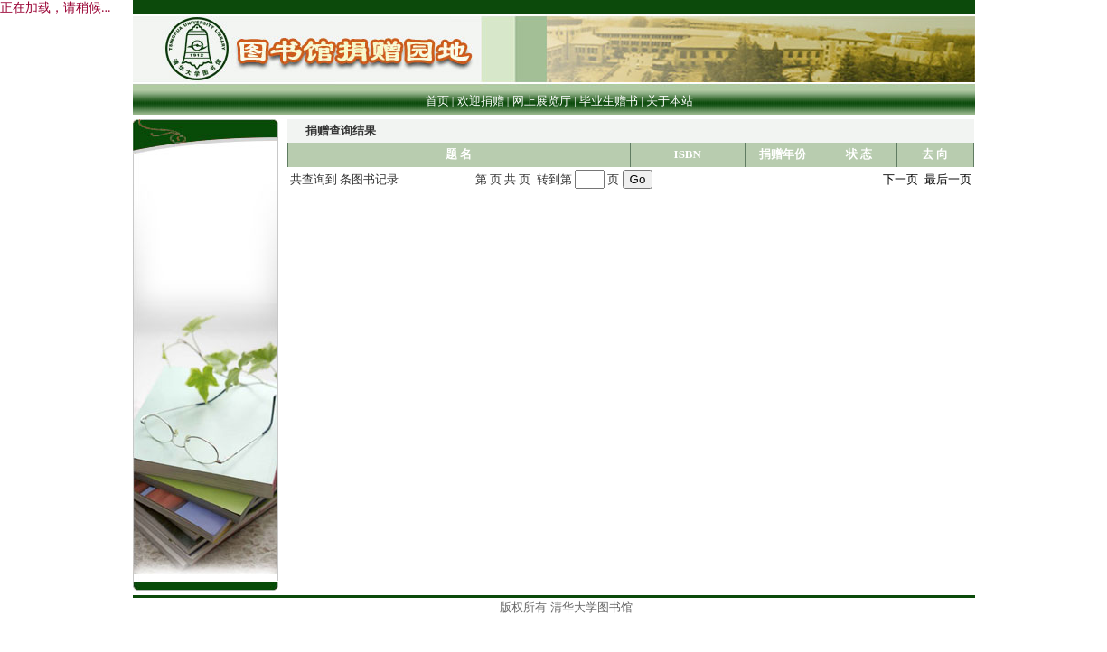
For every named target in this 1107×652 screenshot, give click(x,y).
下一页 (900, 179)
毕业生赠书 (608, 100)
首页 (437, 100)
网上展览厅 (541, 100)
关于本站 (669, 100)
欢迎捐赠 (480, 100)
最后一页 (947, 179)
